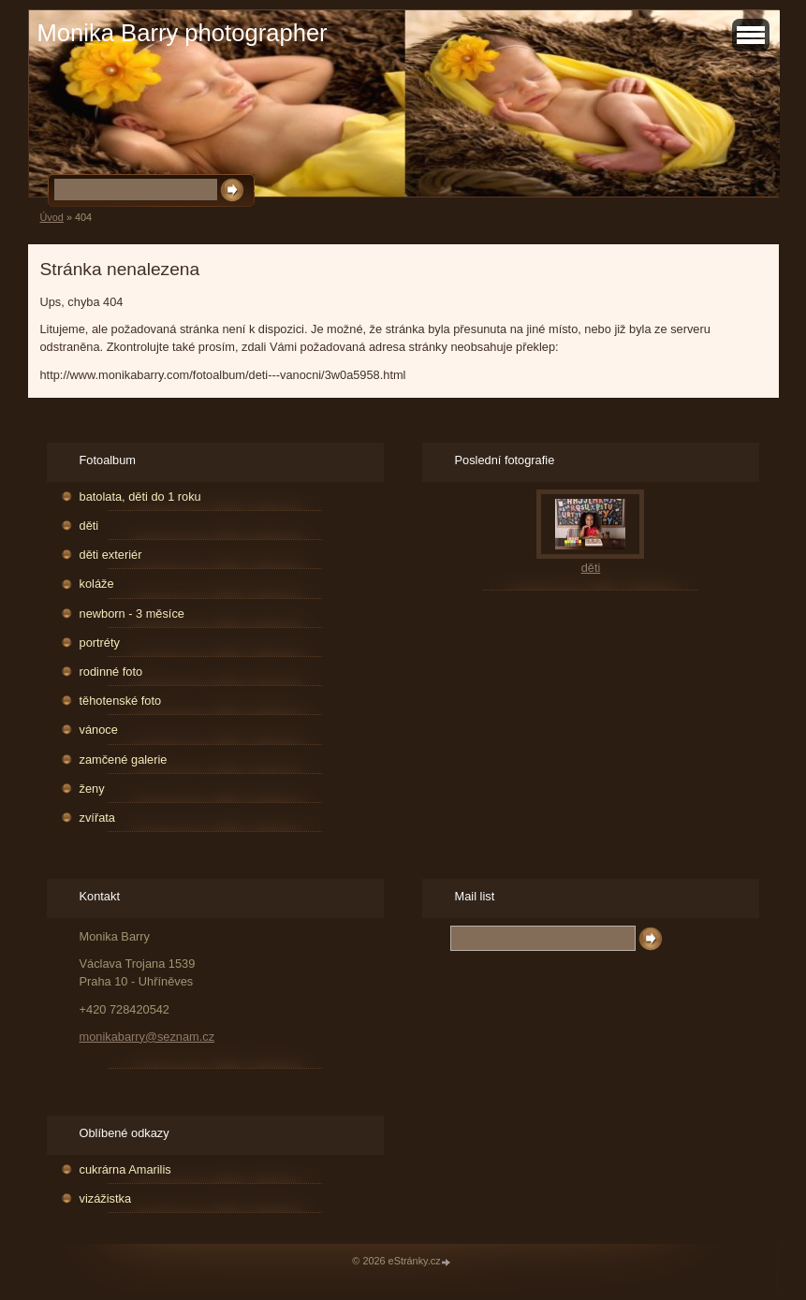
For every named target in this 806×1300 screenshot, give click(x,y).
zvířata (97, 818)
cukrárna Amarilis (125, 1169)
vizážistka (105, 1198)
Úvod (52, 217)
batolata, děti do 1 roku (140, 496)
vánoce (99, 730)
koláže (97, 584)
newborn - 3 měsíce (132, 613)
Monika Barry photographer (182, 33)
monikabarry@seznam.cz (147, 1037)
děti (89, 526)
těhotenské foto (121, 701)
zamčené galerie (124, 759)
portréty (100, 642)
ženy (92, 788)
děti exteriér (111, 555)
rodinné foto (111, 672)
